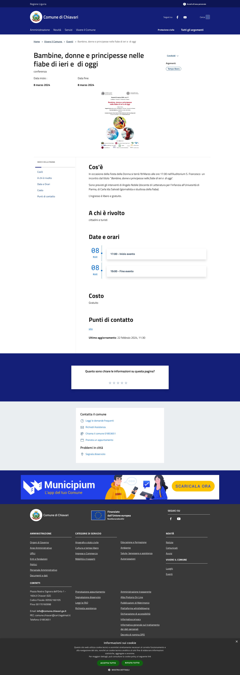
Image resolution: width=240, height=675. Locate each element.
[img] (68, 161)
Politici (33, 564)
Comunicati (172, 548)
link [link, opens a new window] (149, 656)
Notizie (169, 542)
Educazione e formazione (133, 542)
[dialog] (120, 656)
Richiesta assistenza (85, 608)
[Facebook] (171, 17)
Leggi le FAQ (81, 603)
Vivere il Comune (53, 41)
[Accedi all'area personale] (194, 4)
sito (91, 329)
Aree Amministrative (41, 548)
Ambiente (126, 548)
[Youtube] (179, 17)
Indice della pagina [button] (46, 162)
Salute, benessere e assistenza (136, 553)
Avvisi (169, 553)
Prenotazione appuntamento (90, 592)
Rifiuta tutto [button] (132, 663)
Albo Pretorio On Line (132, 597)
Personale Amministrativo (43, 570)
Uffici (32, 553)
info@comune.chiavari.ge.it (51, 611)
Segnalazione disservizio (88, 597)
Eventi (69, 41)
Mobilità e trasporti (85, 559)
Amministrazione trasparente (136, 592)
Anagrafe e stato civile (87, 542)
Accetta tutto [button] (108, 663)
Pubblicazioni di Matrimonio (135, 603)
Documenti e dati (39, 575)
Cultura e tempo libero (87, 548)
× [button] (236, 642)
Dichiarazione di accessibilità (135, 614)
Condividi (173, 56)
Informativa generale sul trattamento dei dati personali (140, 627)
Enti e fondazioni (38, 559)
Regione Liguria (38, 4)
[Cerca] (206, 17)
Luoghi (169, 568)
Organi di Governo (39, 542)
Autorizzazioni (128, 559)
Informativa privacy (131, 619)
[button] (120, 669)
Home (37, 41)
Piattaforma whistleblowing (135, 608)
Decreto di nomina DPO (133, 634)
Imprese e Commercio (86, 553)
